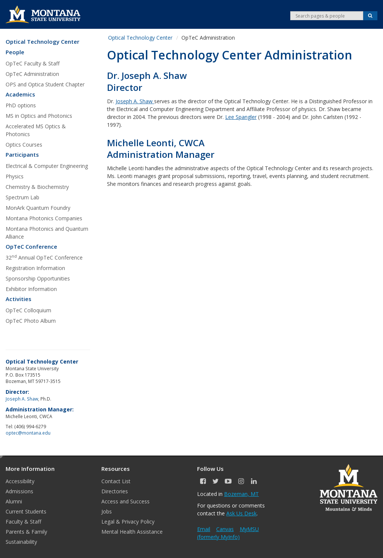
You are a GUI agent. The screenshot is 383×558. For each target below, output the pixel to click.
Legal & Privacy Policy (127, 521)
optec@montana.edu (28, 433)
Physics (15, 176)
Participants (22, 154)
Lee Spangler (241, 116)
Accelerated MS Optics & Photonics (36, 130)
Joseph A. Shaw (134, 101)
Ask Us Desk (241, 513)
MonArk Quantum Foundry (38, 207)
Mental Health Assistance (132, 531)
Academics (20, 94)
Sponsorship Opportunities (38, 278)
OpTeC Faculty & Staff (32, 63)
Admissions (19, 491)
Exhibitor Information (31, 288)
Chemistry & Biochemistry (37, 186)
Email (203, 529)
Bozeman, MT (241, 493)
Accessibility (20, 481)
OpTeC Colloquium (28, 310)
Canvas (225, 529)
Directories (114, 491)
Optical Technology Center (42, 41)
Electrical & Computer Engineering (47, 165)
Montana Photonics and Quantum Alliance (47, 232)
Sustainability (21, 541)
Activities (18, 299)
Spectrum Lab (22, 197)
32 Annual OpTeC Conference (44, 257)
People (15, 52)
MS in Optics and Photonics (39, 115)
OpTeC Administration (32, 73)
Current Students (26, 511)
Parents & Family (26, 531)
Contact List (116, 481)
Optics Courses (24, 144)
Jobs (106, 511)
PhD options (21, 105)
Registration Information (35, 268)
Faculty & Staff (23, 521)
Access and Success (125, 501)
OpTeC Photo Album (31, 320)
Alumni (14, 501)
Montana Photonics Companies (44, 218)
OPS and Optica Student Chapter (45, 84)
